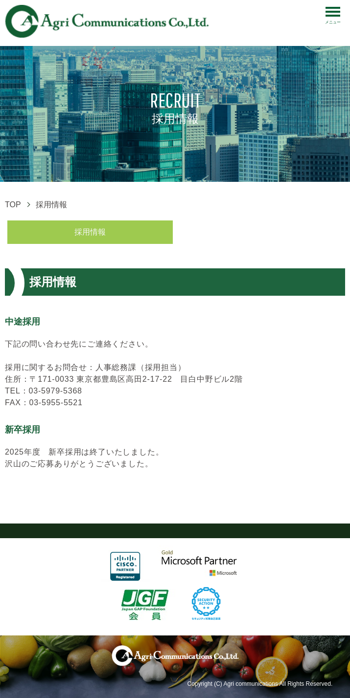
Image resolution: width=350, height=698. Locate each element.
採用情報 (90, 232)
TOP (13, 204)
